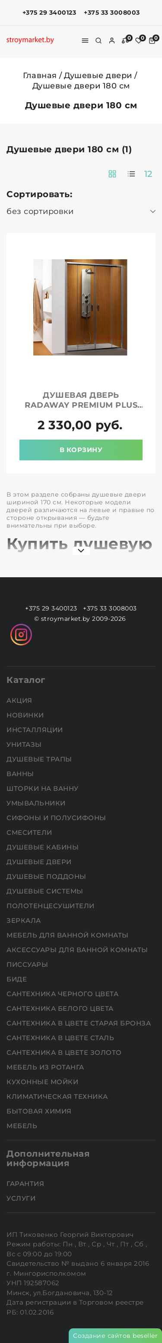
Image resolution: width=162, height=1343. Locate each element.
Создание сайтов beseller (115, 1336)
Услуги (22, 1198)
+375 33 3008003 (112, 12)
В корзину (81, 450)
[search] (98, 40)
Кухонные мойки (43, 1082)
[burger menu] (85, 40)
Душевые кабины (43, 847)
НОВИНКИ (26, 715)
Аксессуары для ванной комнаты (78, 950)
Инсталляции (35, 730)
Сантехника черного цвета (63, 994)
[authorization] (111, 40)
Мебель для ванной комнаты (68, 935)
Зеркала (24, 920)
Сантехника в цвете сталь (61, 1038)
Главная (40, 75)
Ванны (21, 774)
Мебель (22, 1126)
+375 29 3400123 (49, 12)
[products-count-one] (131, 174)
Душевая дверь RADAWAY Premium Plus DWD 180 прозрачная (81, 405)
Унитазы (25, 744)
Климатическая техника (58, 1096)
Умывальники (36, 803)
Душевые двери (98, 75)
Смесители (30, 832)
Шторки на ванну (43, 788)
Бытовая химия (39, 1111)
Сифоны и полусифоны (57, 818)
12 (148, 174)
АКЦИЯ (20, 700)
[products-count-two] (112, 174)
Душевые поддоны (47, 876)
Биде (17, 979)
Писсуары (28, 964)
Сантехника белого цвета (60, 1008)
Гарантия (26, 1183)
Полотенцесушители (51, 906)
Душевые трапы (40, 759)
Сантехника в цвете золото (65, 1052)
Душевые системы (45, 891)
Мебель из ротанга (46, 1067)
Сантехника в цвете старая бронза (79, 1023)
